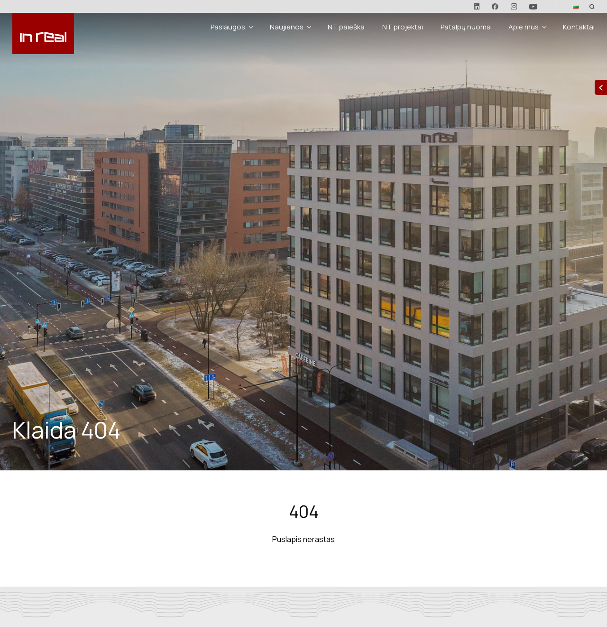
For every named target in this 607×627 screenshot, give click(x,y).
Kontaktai (579, 27)
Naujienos (287, 27)
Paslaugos (228, 27)
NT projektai (402, 27)
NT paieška (346, 27)
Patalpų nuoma (466, 27)
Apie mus (523, 27)
